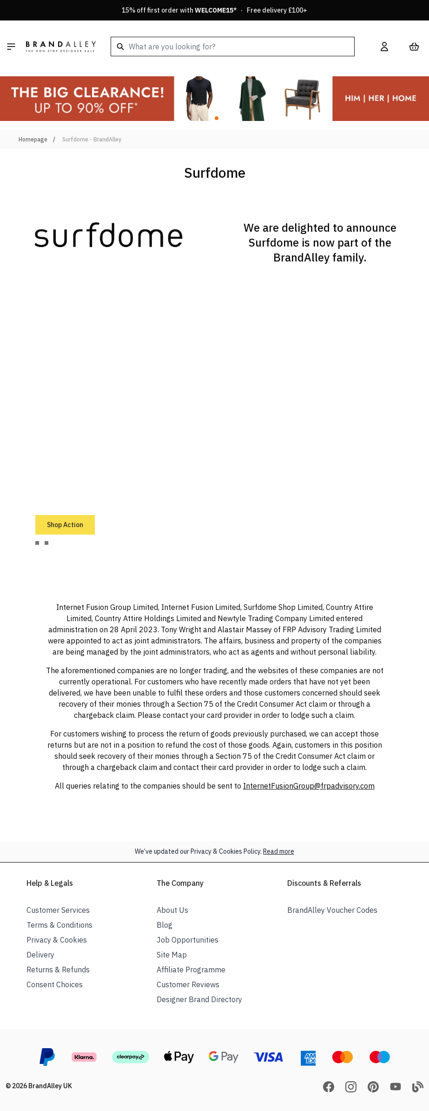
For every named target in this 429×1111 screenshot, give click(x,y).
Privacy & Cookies (56, 939)
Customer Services (58, 910)
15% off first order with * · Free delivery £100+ (214, 10)
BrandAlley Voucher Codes (332, 910)
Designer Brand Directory (199, 999)
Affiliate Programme (191, 969)
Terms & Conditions (59, 925)
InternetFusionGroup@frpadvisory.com (309, 785)
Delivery (40, 954)
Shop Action (65, 525)
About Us (172, 910)
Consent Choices (54, 984)
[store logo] (61, 46)
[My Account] (384, 46)
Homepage (33, 139)
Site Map (172, 954)
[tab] (37, 543)
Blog (164, 925)
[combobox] (233, 46)
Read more (278, 851)
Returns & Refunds (58, 969)
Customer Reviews (188, 984)
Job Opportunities (187, 939)
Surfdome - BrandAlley (91, 139)
